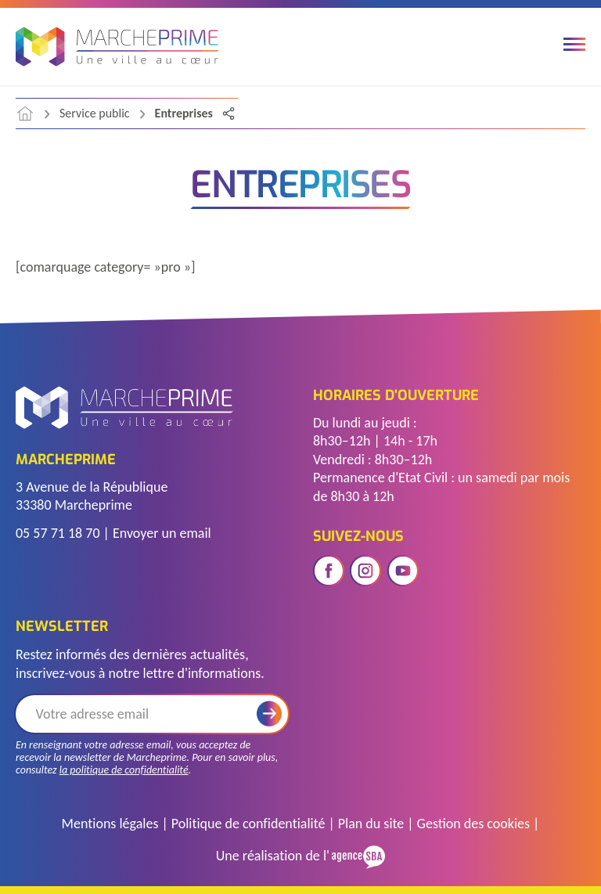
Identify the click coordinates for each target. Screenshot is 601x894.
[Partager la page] (228, 113)
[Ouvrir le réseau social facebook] (328, 570)
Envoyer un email (162, 533)
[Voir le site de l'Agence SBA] (357, 855)
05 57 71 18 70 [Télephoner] (58, 533)
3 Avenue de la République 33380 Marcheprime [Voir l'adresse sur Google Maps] (91, 496)
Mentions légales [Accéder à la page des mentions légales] (110, 823)
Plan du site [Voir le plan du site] (371, 823)
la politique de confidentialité (124, 770)
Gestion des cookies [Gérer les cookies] (473, 823)
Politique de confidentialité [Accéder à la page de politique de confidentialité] (248, 823)
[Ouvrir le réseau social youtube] (403, 570)
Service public (94, 113)
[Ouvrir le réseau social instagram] (365, 570)
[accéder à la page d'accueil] (25, 113)
